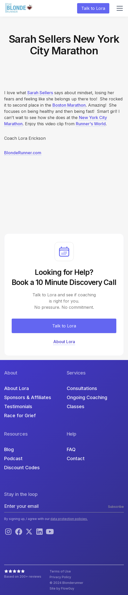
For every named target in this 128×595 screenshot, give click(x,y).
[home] (19, 8)
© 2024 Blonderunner (66, 583)
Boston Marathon (69, 105)
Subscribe (116, 507)
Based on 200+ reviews (22, 576)
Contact (76, 458)
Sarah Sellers (40, 92)
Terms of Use (60, 571)
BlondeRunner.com (22, 152)
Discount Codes (22, 467)
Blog (9, 449)
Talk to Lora (93, 8)
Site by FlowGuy (62, 588)
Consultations (82, 388)
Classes (75, 406)
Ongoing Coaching (87, 397)
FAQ (71, 449)
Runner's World (91, 123)
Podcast (13, 458)
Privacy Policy (60, 577)
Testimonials (18, 406)
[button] (118, 8)
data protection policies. (69, 519)
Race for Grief (20, 415)
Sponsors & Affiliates (27, 397)
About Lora (16, 388)
